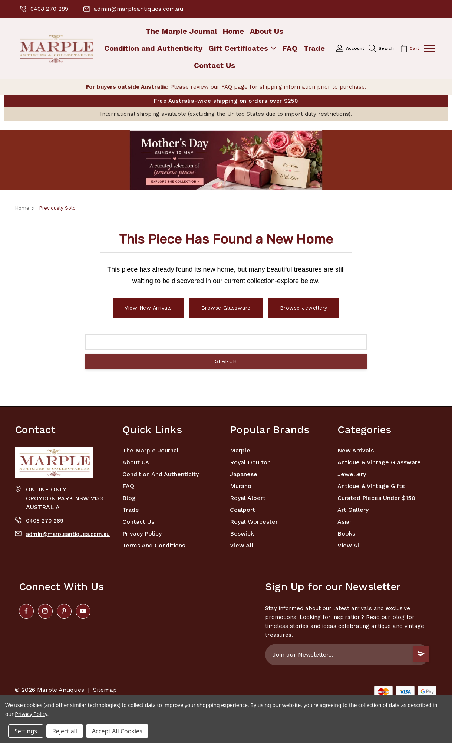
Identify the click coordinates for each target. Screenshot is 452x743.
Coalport (242, 509)
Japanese (243, 474)
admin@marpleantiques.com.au (136, 8)
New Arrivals (355, 450)
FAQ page (234, 87)
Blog (129, 497)
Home (233, 31)
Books (346, 533)
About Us (266, 31)
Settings (25, 731)
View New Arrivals (148, 308)
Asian (345, 521)
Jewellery (351, 474)
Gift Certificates (242, 48)
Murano (240, 486)
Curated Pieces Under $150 (376, 497)
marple (240, 450)
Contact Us (214, 65)
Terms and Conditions (153, 545)
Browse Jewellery (303, 308)
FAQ (290, 48)
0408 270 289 (44, 8)
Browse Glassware (226, 308)
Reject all (64, 731)
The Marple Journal (181, 31)
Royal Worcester (254, 521)
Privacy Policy (142, 533)
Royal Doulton (250, 462)
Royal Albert (247, 497)
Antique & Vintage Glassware (379, 462)
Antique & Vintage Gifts (371, 486)
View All (242, 545)
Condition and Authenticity (153, 48)
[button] (226, 160)
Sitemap (105, 689)
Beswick (242, 533)
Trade (314, 48)
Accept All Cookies (117, 731)
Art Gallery (353, 509)
